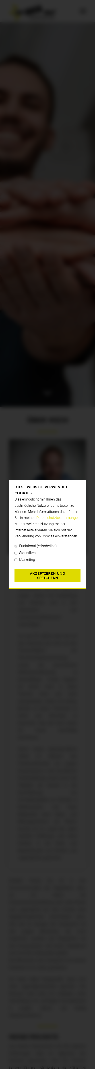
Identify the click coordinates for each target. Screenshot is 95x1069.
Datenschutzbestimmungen (58, 518)
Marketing (24, 560)
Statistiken (25, 553)
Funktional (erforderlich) (35, 546)
